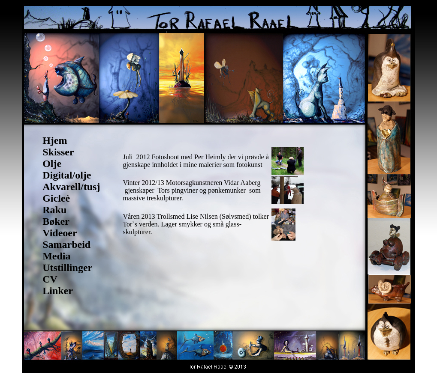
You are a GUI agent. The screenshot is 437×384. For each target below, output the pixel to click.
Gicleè (56, 198)
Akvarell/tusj (71, 186)
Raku (54, 209)
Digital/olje (66, 175)
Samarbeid (66, 244)
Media (56, 256)
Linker (57, 290)
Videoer (59, 232)
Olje (51, 163)
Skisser (58, 152)
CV (49, 279)
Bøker (55, 221)
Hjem (54, 140)
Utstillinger (67, 267)
